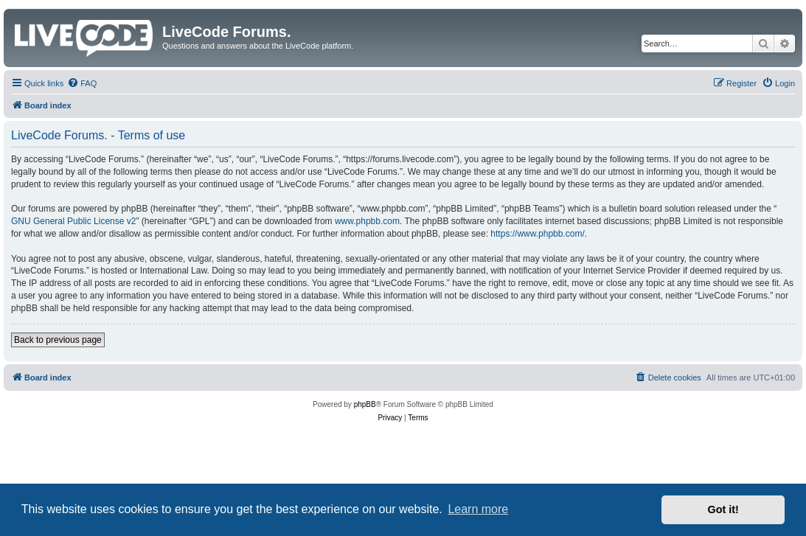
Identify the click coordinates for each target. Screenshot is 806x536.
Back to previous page (58, 340)
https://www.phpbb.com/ (537, 234)
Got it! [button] (723, 509)
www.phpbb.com (367, 221)
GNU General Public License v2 (73, 221)
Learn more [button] (478, 509)
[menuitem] (82, 83)
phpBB (365, 404)
